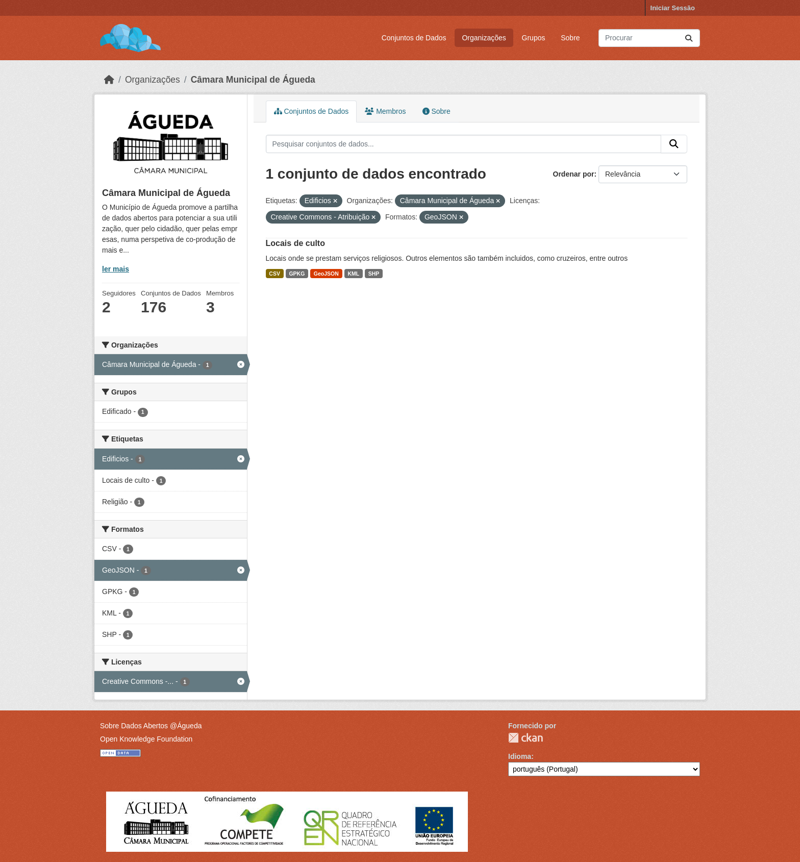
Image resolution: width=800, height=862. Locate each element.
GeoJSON (326, 273)
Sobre (570, 38)
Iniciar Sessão (673, 8)
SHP (374, 273)
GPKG (297, 273)
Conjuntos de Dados (414, 38)
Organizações (484, 38)
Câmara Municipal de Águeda (253, 80)
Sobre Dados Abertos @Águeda (151, 726)
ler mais (115, 269)
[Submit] (689, 38)
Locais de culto (295, 243)
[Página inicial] (109, 80)
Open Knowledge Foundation (146, 739)
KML (353, 273)
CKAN (525, 737)
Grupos (533, 38)
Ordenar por (573, 174)
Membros (385, 111)
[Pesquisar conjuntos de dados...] (649, 38)
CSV (274, 273)
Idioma (519, 756)
